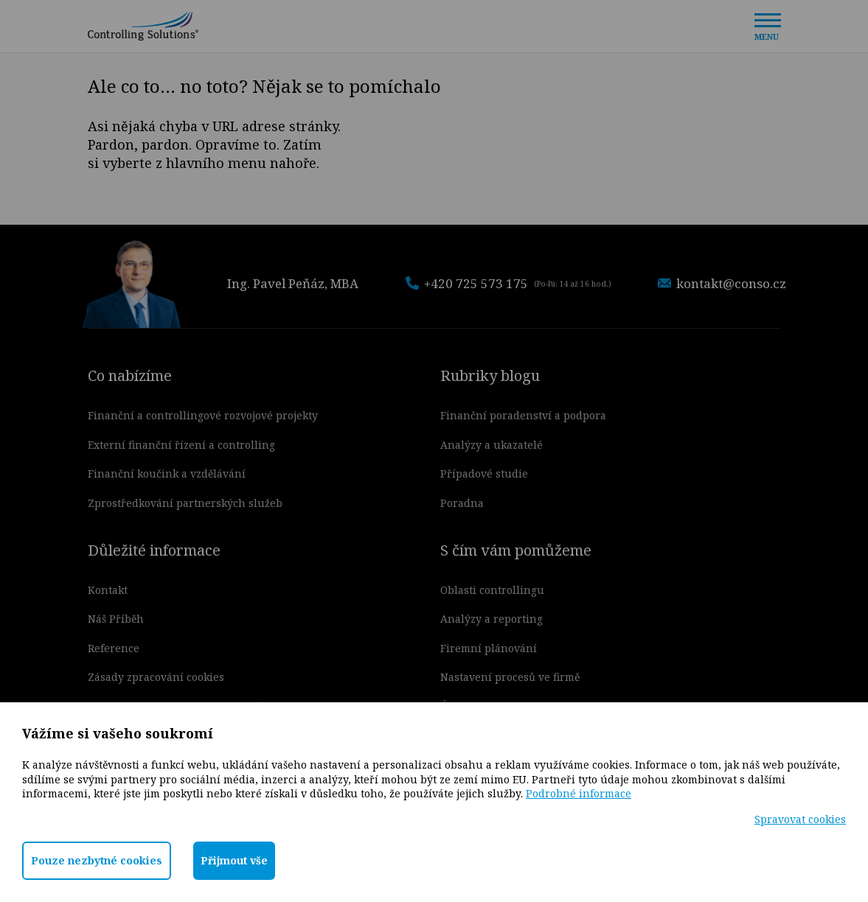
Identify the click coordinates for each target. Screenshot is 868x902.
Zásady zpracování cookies (156, 677)
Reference (113, 648)
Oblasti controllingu (492, 590)
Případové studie (484, 473)
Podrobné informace (578, 794)
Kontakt (108, 590)
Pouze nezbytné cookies (96, 860)
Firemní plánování (488, 648)
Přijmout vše (234, 860)
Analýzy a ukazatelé (491, 445)
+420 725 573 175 (508, 283)
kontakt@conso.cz (722, 283)
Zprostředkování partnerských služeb (185, 503)
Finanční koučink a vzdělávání (167, 473)
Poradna (462, 503)
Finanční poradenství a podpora (523, 415)
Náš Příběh (116, 619)
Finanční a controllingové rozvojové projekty (203, 415)
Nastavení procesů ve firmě (510, 677)
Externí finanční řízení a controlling (181, 445)
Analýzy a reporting (491, 619)
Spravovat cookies (800, 819)
